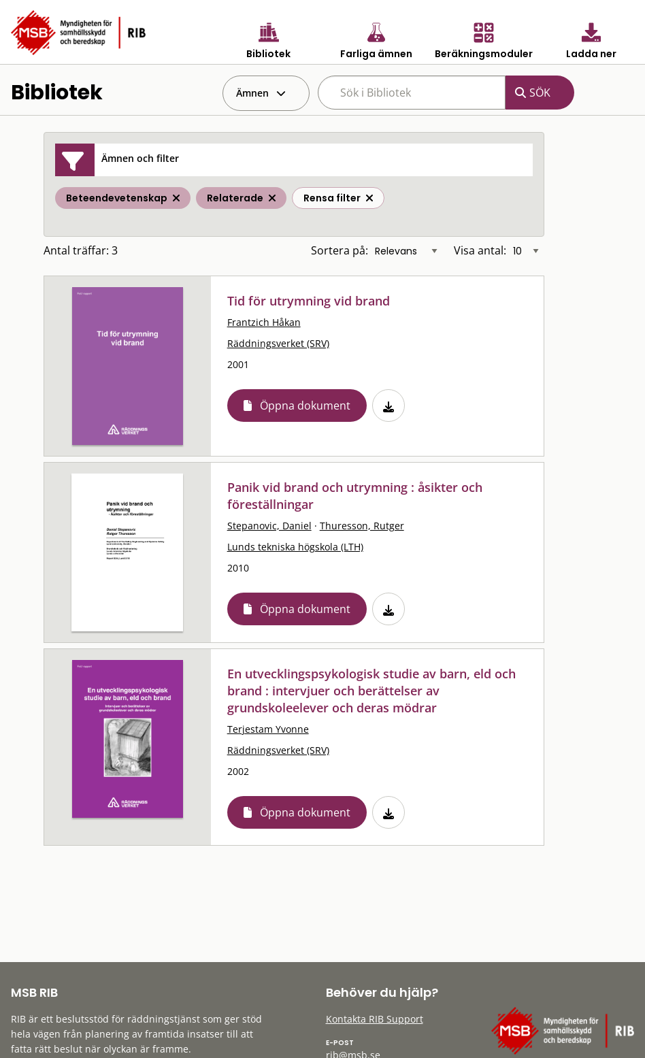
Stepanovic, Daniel (269, 525)
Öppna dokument (305, 405)
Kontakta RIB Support (374, 1018)
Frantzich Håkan (264, 322)
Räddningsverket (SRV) (278, 343)
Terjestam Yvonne (268, 729)
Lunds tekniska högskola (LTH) (295, 546)
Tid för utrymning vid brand (308, 301)
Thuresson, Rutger (362, 525)
